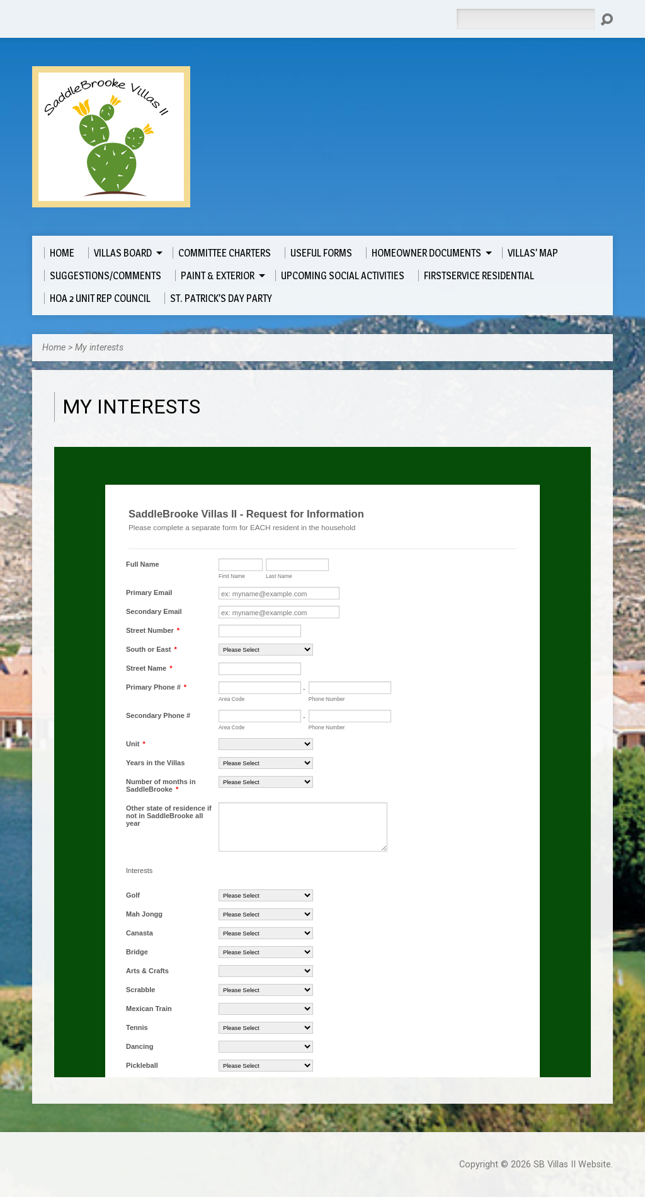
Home (54, 347)
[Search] (525, 19)
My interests (99, 347)
